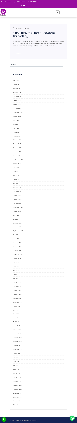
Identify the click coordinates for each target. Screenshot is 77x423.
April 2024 (16, 179)
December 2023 (17, 195)
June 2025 (16, 124)
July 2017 (16, 405)
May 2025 (16, 128)
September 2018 (18, 349)
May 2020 (16, 270)
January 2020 (17, 286)
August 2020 (17, 258)
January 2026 (17, 96)
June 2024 (16, 171)
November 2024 (17, 152)
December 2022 (17, 223)
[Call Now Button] (4, 419)
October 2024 (17, 156)
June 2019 (16, 314)
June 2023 (16, 219)
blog (28, 28)
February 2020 (17, 282)
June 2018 (16, 361)
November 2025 (17, 104)
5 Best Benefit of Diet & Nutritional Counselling (35, 34)
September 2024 (18, 159)
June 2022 (16, 235)
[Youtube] (24, 6)
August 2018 (16, 353)
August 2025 (17, 116)
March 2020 (16, 278)
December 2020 (17, 243)
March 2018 (16, 373)
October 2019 (17, 298)
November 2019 (17, 294)
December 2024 (17, 148)
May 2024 (16, 175)
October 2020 (17, 250)
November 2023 (17, 199)
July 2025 (16, 120)
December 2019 (17, 290)
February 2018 (17, 377)
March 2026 (16, 88)
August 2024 (17, 163)
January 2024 (17, 191)
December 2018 (17, 337)
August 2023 (17, 211)
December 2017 (17, 385)
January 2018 (17, 381)
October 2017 (17, 393)
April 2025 (16, 132)
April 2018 (16, 369)
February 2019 (17, 330)
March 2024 (16, 183)
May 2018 (16, 365)
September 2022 (18, 231)
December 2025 (17, 100)
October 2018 (17, 345)
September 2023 (18, 207)
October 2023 (17, 203)
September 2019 (18, 302)
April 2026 (16, 84)
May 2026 (16, 80)
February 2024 (17, 187)
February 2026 (17, 92)
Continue (18, 53)
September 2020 (18, 254)
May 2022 (16, 239)
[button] (72, 418)
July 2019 (16, 310)
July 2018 (16, 357)
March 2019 (16, 326)
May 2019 (16, 318)
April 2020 (16, 274)
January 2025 (17, 144)
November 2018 (17, 341)
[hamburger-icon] (57, 12)
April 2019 (16, 322)
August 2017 (16, 401)
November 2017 (17, 389)
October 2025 (17, 108)
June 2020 (16, 266)
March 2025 (16, 136)
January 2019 (17, 333)
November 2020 (17, 246)
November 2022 (17, 227)
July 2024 (16, 167)
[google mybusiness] (21, 6)
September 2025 (18, 112)
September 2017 (18, 397)
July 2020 (16, 262)
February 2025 (17, 140)
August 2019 (16, 306)
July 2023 (16, 215)
